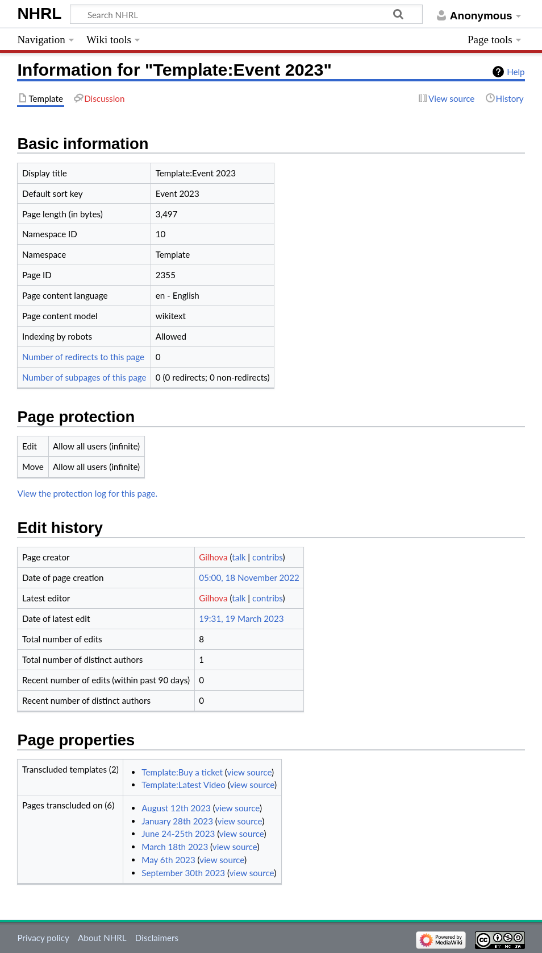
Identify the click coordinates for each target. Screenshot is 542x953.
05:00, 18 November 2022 (249, 577)
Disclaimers (156, 938)
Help (515, 72)
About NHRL (102, 938)
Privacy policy (43, 938)
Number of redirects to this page (83, 357)
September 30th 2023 (183, 873)
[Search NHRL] (246, 14)
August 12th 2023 (176, 808)
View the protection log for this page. (87, 493)
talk (238, 557)
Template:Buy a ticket (182, 772)
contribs (267, 557)
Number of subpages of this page (84, 377)
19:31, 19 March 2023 (241, 618)
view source (249, 772)
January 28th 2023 (177, 821)
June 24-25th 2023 (178, 833)
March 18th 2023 (174, 846)
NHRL (39, 13)
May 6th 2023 (168, 860)
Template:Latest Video (183, 784)
